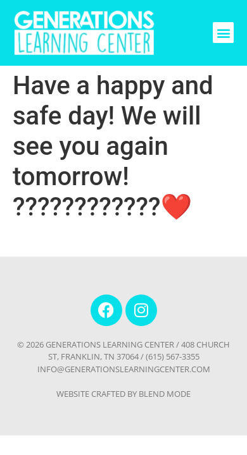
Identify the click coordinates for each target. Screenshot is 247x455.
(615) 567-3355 (173, 356)
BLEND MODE (165, 393)
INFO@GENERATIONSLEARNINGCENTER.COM (123, 369)
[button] (223, 32)
